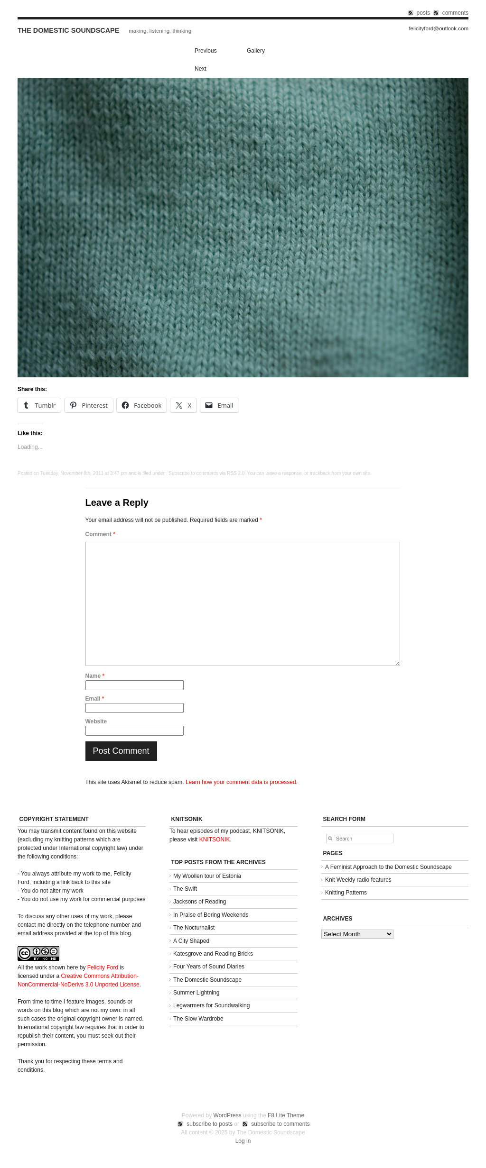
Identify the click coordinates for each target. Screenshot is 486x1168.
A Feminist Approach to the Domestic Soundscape (388, 867)
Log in (243, 1141)
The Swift (185, 888)
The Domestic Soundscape (68, 30)
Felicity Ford (102, 967)
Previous (206, 50)
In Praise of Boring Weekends (211, 915)
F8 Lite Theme (286, 1115)
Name (95, 676)
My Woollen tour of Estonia (207, 876)
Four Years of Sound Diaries (208, 966)
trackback (320, 473)
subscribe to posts (210, 1124)
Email (94, 698)
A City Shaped (191, 941)
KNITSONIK (214, 839)
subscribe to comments (280, 1124)
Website (96, 721)
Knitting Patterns (346, 892)
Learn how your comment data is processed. (242, 782)
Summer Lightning (196, 992)
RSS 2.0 (235, 473)
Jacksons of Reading (199, 901)
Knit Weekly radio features (358, 879)
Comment (100, 534)
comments (455, 12)
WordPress (228, 1115)
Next (200, 68)
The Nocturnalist (194, 927)
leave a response (283, 473)
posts (423, 12)
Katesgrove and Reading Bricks (213, 953)
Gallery (256, 50)
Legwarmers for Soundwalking (211, 1005)
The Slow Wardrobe (198, 1018)
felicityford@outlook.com (438, 28)
